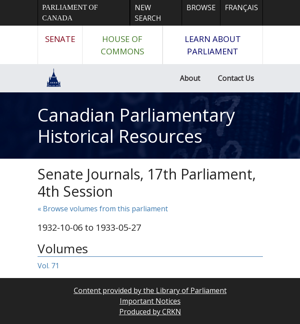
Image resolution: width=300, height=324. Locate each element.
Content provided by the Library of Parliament (150, 290)
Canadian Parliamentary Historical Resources (136, 125)
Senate (60, 38)
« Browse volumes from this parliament (103, 208)
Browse (201, 7)
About (190, 78)
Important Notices (150, 301)
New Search (148, 13)
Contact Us (236, 78)
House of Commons (122, 45)
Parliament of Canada (70, 13)
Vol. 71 (48, 266)
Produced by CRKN (150, 311)
